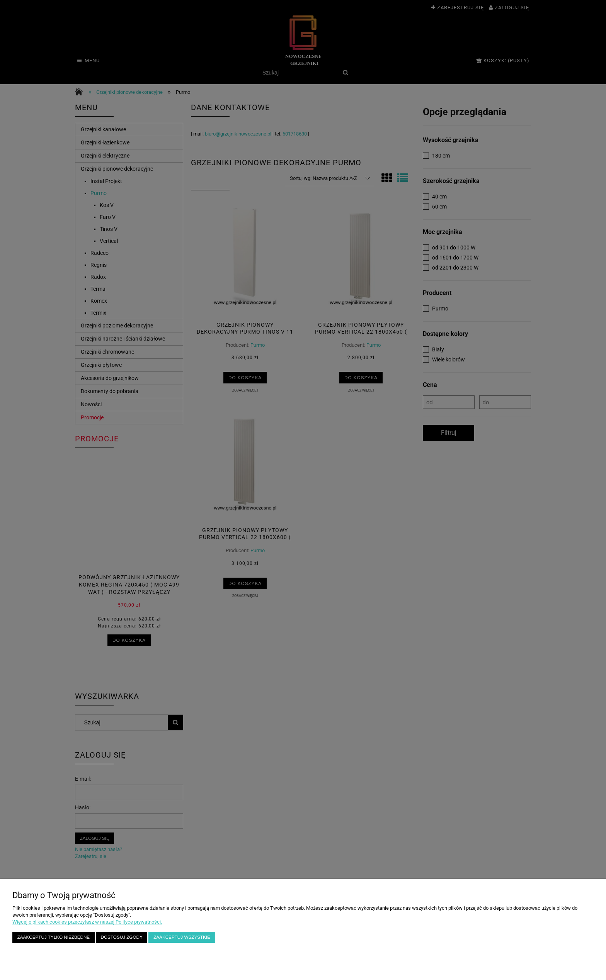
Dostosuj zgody (122, 936)
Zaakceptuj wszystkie (181, 936)
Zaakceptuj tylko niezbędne (53, 936)
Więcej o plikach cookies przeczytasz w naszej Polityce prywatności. (87, 922)
